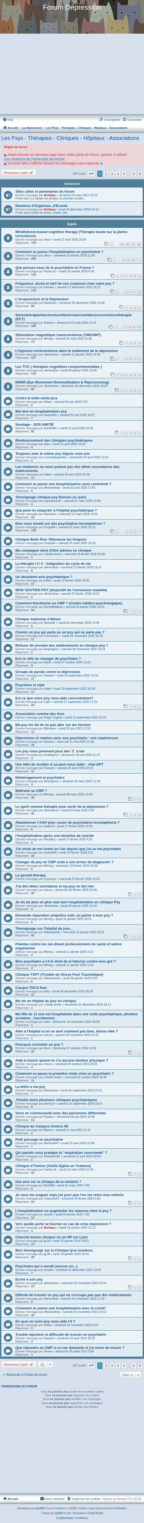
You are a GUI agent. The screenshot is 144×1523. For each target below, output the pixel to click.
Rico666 (49, 1185)
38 (139, 244)
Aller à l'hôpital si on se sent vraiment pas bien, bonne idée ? (66, 1031)
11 (139, 260)
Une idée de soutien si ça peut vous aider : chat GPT (59, 764)
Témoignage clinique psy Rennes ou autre (51, 497)
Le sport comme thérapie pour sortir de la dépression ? (62, 807)
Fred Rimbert (119, 1508)
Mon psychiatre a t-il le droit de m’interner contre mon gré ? (65, 961)
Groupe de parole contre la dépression (47, 672)
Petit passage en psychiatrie (39, 1139)
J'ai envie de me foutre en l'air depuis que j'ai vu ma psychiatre (68, 849)
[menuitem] (8, 120)
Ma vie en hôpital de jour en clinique (45, 1001)
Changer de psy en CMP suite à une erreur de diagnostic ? (64, 862)
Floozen (49, 768)
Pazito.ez (50, 271)
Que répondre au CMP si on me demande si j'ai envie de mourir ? (70, 1348)
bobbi (47, 474)
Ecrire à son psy (29, 1279)
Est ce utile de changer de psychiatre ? (48, 659)
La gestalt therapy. (30, 875)
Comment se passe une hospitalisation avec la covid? (60, 1308)
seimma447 (51, 1143)
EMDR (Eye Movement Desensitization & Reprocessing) (62, 382)
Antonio (49, 322)
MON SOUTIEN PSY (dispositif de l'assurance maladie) (61, 590)
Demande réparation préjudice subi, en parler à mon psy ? (64, 915)
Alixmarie (50, 514)
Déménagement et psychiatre (39, 777)
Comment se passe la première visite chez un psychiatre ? (64, 1073)
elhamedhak (52, 487)
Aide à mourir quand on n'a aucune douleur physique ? (61, 1060)
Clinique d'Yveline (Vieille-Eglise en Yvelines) (53, 1166)
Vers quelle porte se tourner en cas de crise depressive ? (63, 1224)
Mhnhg (48, 338)
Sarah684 (50, 428)
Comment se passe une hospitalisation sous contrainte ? (63, 484)
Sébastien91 (52, 932)
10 (133, 260)
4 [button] (118, 173)
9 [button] (134, 173)
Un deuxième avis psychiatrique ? (44, 577)
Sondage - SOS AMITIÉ (34, 424)
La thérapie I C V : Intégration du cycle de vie (53, 564)
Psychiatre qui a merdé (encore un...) (46, 1266)
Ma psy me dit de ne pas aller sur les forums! (53, 725)
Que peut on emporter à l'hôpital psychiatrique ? (56, 510)
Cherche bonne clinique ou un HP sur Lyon (51, 1237)
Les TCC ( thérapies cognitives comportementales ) (58, 367)
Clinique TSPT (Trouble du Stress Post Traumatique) (59, 974)
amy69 (48, 1214)
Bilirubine (50, 728)
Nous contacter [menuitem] (52, 1498)
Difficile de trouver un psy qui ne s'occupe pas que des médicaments (73, 1295)
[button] (91, 174)
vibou (47, 239)
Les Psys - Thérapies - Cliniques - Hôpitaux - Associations (70, 138)
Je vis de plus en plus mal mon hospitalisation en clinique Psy (67, 902)
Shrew (48, 1351)
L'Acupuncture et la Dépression (42, 299)
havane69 (50, 415)
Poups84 (49, 527)
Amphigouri (51, 649)
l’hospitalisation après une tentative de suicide (54, 836)
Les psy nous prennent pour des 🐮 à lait (49, 751)
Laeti (47, 701)
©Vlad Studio (95, 1513)
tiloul (47, 1048)
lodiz (47, 444)
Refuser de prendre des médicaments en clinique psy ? (61, 645)
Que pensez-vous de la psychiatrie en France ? (54, 268)
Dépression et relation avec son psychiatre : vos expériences (66, 738)
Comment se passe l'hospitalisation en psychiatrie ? (59, 252)
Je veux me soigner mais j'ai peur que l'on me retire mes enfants (69, 1195)
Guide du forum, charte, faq (49, 212)
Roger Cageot (53, 717)
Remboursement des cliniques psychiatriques (54, 440)
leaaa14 (49, 826)
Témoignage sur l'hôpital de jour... (44, 928)
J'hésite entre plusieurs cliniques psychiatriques (56, 1100)
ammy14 (49, 1103)
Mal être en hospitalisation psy (41, 411)
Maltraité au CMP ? (31, 791)
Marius (48, 1129)
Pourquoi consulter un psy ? (39, 1044)
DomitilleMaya (53, 606)
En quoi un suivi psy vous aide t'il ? (45, 1321)
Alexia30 (49, 622)
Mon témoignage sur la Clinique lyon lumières (54, 1250)
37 (133, 244)
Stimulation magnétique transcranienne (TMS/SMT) (58, 335)
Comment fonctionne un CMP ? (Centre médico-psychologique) (68, 603)
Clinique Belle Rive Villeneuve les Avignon (51, 539)
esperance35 (52, 500)
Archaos (50, 195)
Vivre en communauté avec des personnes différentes (60, 1113)
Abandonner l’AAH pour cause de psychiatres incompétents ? (67, 822)
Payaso (49, 1116)
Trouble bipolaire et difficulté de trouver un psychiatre (60, 1334)
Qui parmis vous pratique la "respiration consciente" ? (61, 1153)
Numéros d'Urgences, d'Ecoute (41, 206)
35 (121, 244)
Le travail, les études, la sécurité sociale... (58, 198)
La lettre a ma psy (30, 1087)
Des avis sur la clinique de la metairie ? (48, 1182)
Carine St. (50, 1169)
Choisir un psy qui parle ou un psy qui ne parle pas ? (60, 632)
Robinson (50, 302)
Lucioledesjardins (55, 457)
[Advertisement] (71, 74)
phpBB (39, 1508)
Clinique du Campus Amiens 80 (41, 1126)
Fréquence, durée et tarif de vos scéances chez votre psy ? (64, 283)
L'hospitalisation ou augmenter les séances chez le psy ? (63, 1211)
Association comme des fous (39, 714)
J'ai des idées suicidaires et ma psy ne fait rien (54, 886)
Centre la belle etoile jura (36, 398)
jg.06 (47, 1240)
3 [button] (112, 173)
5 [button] (124, 173)
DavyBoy (50, 839)
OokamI (49, 675)
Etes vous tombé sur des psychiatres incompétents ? (60, 523)
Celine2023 (51, 1198)
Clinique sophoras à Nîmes (38, 619)
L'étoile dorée (53, 554)
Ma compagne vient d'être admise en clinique (53, 550)
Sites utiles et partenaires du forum (45, 191)
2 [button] (106, 173)
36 (127, 244)
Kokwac (49, 287)
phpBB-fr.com (63, 1513)
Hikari (47, 401)
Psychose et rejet (30, 685)
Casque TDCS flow (31, 988)
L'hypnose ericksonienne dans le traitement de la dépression (66, 351)
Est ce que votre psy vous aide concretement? (54, 698)
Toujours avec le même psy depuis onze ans (52, 454)
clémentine (51, 354)
